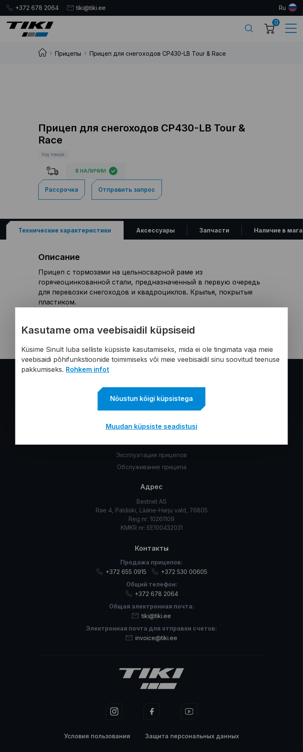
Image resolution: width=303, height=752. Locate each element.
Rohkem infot (87, 369)
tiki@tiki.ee (86, 7)
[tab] (65, 230)
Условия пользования (97, 736)
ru (282, 7)
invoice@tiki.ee (151, 637)
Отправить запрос (126, 189)
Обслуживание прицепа (151, 466)
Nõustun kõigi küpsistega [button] (151, 398)
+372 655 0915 (121, 571)
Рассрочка (61, 189)
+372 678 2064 (32, 7)
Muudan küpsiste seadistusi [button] (151, 426)
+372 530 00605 (179, 571)
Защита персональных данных (192, 736)
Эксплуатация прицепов (151, 454)
